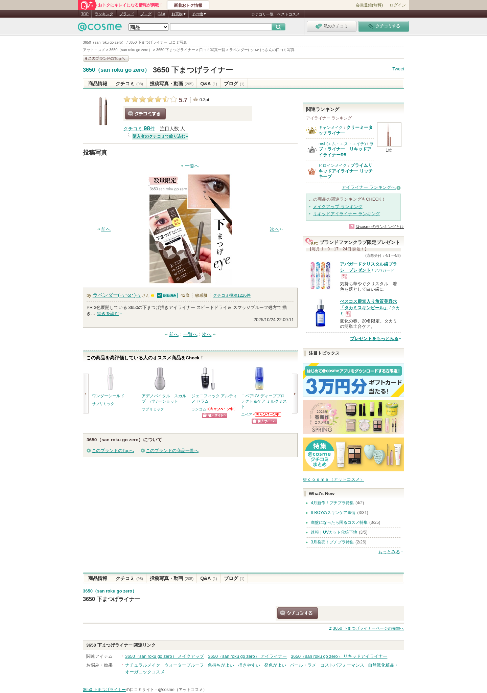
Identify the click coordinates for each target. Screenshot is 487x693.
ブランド (126, 14)
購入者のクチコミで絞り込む (159, 136)
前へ (106, 229)
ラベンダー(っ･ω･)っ (117, 295)
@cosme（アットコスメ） (182, 689)
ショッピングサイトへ (214, 415)
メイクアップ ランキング (338, 206)
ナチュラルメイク (142, 665)
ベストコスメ (288, 14)
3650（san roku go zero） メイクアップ (164, 656)
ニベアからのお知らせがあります (267, 414)
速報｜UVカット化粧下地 (334, 532)
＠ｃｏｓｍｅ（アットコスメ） (333, 479)
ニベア (246, 414)
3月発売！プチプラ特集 (332, 542)
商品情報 (97, 83)
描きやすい (249, 665)
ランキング (104, 14)
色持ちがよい (221, 665)
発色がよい (275, 665)
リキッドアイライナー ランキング (346, 213)
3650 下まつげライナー (193, 70)
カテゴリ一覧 (262, 14)
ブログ (146, 14)
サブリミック (103, 404)
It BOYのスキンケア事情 (333, 512)
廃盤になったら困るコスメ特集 (339, 522)
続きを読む (108, 313)
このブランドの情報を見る (106, 58)
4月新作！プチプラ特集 (332, 502)
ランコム (198, 409)
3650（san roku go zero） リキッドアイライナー (339, 656)
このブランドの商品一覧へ (172, 450)
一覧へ (192, 166)
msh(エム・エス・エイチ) (342, 143)
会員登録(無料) (369, 5)
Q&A (161, 14)
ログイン (398, 5)
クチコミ (129, 83)
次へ (274, 229)
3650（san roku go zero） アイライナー (247, 656)
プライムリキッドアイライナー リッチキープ (346, 171)
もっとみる (389, 551)
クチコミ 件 (139, 128)
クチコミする (145, 113)
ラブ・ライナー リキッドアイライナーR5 (346, 149)
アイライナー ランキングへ (369, 187)
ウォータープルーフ (184, 665)
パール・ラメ (303, 665)
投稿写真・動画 (171, 83)
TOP (85, 14)
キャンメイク (331, 127)
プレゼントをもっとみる (374, 338)
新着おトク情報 (188, 5)
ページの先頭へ (368, 628)
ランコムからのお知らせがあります (221, 409)
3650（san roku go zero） (116, 70)
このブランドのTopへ (113, 450)
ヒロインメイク (333, 165)
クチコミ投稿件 (232, 295)
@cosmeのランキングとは (379, 226)
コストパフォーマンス (342, 665)
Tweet (398, 68)
